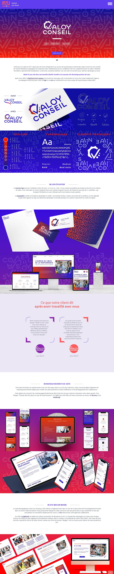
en (110, 572)
